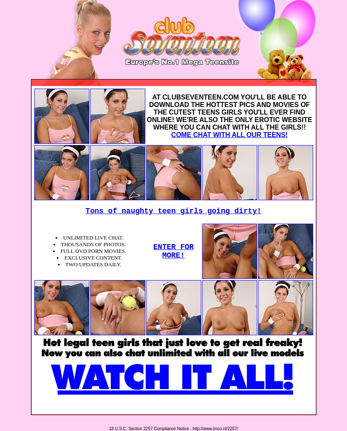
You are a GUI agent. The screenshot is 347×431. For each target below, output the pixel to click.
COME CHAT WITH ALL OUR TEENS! (229, 134)
